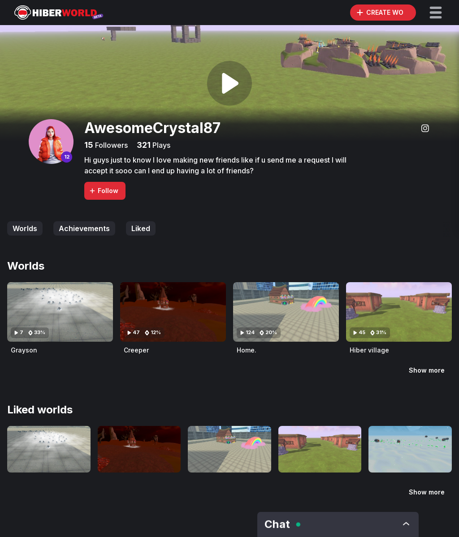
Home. (246, 350)
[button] (436, 12)
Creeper (136, 350)
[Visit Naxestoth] (410, 449)
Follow (103, 190)
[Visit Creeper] (173, 312)
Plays (160, 145)
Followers (110, 145)
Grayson (24, 350)
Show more (427, 370)
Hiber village (369, 350)
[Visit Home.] (286, 312)
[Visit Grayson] (60, 312)
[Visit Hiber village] (399, 312)
